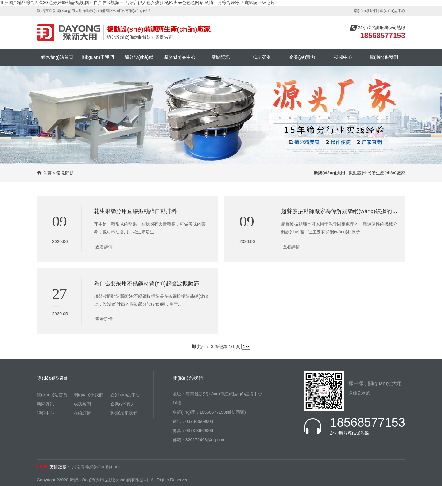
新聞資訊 (220, 57)
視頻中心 (343, 57)
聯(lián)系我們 (365, 11)
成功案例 (261, 57)
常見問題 (65, 173)
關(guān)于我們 (98, 57)
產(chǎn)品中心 (392, 11)
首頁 (47, 173)
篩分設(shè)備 (138, 57)
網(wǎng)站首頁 (57, 57)
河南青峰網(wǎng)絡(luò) (96, 466)
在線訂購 (82, 413)
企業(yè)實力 (302, 57)
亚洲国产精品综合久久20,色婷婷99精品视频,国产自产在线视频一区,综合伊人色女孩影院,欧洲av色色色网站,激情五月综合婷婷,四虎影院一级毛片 (137, 2)
